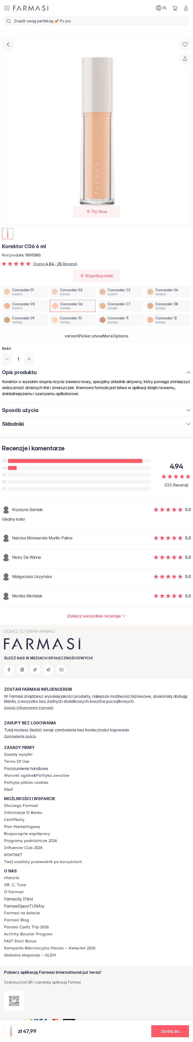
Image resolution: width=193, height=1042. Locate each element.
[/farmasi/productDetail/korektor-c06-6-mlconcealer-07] (120, 306)
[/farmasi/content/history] (11, 877)
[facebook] (9, 670)
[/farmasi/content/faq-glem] (30, 955)
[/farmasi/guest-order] (20, 736)
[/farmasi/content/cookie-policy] (26, 782)
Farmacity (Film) (18, 898)
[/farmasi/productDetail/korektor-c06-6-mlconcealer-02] (72, 292)
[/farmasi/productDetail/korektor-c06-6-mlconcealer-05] (25, 306)
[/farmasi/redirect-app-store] (14, 1001)
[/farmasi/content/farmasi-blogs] (16, 920)
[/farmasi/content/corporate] (22, 913)
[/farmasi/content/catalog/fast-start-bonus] (20, 941)
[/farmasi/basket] (175, 8)
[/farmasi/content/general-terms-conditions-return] (36, 775)
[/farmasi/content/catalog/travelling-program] (30, 840)
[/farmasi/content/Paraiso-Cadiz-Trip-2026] (26, 927)
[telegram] (48, 670)
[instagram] (22, 670)
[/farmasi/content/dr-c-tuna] (15, 884)
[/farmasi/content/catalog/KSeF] (8, 789)
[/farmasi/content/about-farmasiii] (14, 891)
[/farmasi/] (30, 8)
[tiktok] (35, 670)
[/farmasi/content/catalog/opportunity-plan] (22, 826)
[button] (96, 336)
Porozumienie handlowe (26, 768)
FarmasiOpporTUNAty (24, 906)
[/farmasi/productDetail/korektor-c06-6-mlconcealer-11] (120, 320)
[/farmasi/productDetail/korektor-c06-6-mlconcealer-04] (168, 292)
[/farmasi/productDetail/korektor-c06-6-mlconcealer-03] (120, 292)
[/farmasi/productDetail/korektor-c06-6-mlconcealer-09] (25, 320)
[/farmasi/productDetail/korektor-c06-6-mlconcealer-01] (25, 292)
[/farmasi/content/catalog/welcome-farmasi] (43, 861)
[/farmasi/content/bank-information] (23, 812)
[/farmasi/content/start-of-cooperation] (27, 833)
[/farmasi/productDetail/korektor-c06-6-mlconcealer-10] (72, 320)
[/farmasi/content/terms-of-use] (16, 761)
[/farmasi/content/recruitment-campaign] (49, 948)
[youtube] (61, 670)
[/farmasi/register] (28, 707)
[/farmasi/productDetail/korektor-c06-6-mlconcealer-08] (168, 306)
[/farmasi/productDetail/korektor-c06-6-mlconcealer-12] (168, 320)
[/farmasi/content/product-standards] (14, 819)
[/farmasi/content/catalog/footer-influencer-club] (23, 847)
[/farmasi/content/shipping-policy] (18, 754)
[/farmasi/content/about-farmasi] (21, 805)
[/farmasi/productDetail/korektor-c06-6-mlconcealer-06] (72, 306)
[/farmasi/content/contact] (13, 854)
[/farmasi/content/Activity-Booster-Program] (28, 934)
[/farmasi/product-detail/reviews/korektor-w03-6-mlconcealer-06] (96, 615)
